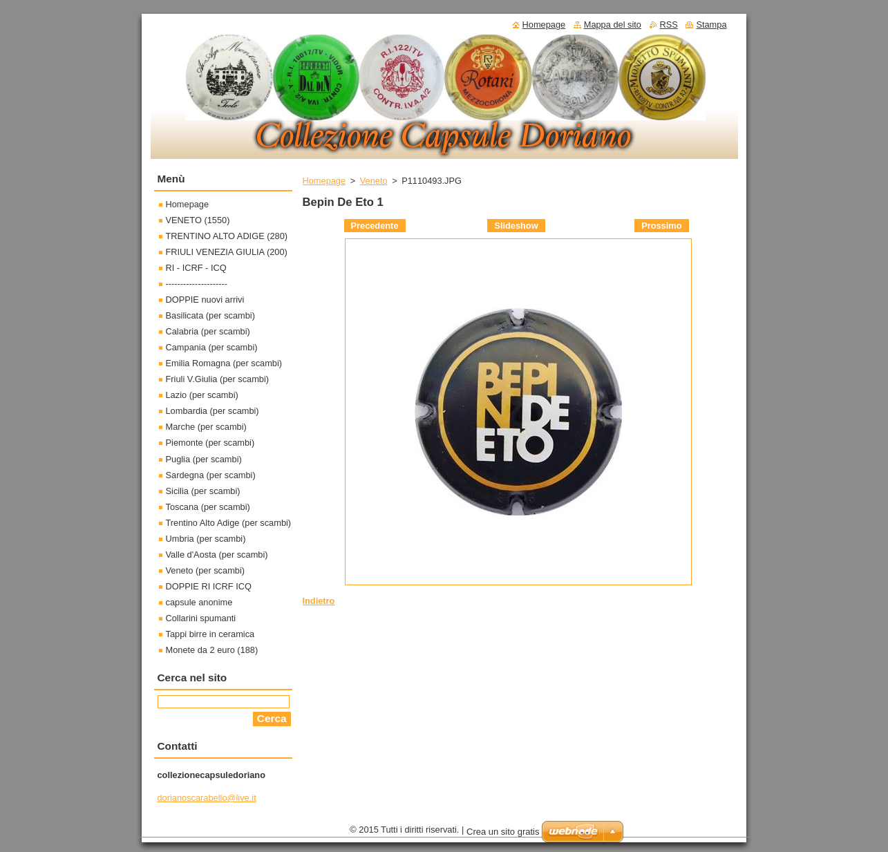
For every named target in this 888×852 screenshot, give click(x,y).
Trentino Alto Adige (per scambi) (229, 523)
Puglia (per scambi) (204, 459)
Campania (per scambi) (212, 347)
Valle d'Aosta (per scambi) (217, 554)
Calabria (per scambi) (208, 331)
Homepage (324, 181)
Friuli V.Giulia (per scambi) (218, 379)
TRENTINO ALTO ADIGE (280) (227, 236)
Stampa (711, 24)
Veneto (374, 181)
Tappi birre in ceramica (210, 634)
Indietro (319, 601)
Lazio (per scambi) (202, 395)
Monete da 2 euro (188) (212, 650)
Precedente (375, 225)
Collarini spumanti (201, 618)
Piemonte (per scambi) (210, 442)
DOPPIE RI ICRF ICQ (209, 586)
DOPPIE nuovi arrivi (205, 299)
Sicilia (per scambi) (203, 491)
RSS (669, 24)
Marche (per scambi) (206, 427)
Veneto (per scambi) (205, 570)
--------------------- (197, 283)
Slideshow (516, 225)
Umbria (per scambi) (206, 538)
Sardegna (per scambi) (211, 475)
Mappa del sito (612, 24)
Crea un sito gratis (503, 831)
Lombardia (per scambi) (212, 411)
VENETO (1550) (198, 220)
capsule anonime (199, 602)
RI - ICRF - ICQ (196, 268)
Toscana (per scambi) (208, 507)
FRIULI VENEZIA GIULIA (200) (226, 252)
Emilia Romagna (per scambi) (224, 363)
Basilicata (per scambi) (210, 315)
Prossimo (661, 225)
